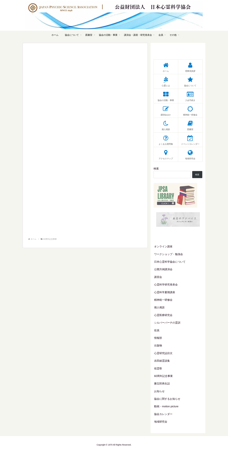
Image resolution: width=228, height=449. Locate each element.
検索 (156, 168)
